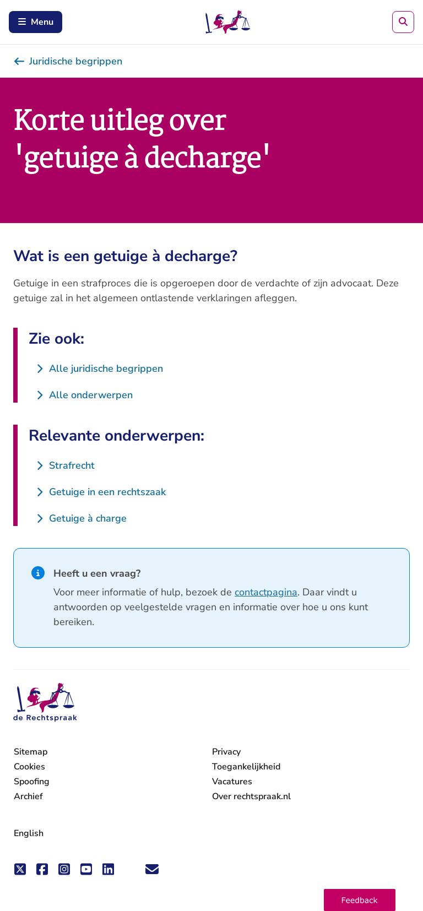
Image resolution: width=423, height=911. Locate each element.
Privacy (226, 752)
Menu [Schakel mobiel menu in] (35, 22)
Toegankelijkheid (246, 767)
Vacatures (232, 782)
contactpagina (266, 592)
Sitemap (30, 752)
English (29, 833)
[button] (359, 900)
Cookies (29, 767)
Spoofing (32, 782)
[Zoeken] (403, 22)
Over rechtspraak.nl (251, 796)
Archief (28, 796)
